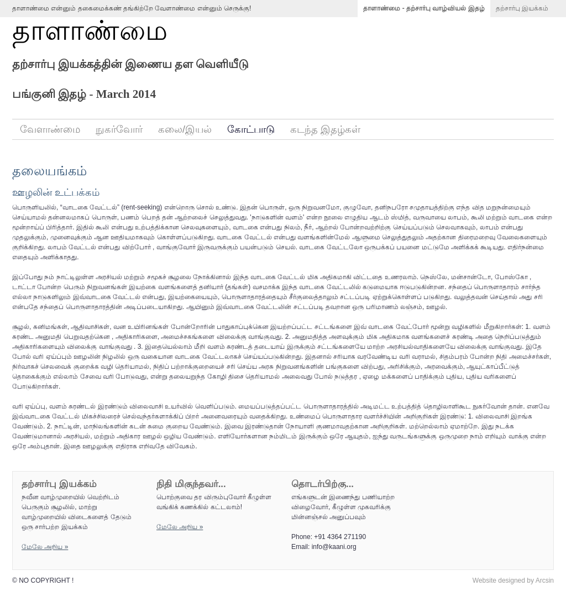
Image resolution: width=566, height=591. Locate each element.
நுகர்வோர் (119, 129)
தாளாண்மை (89, 30)
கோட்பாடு (251, 129)
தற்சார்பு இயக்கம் (522, 8)
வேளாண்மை (50, 129)
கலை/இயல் (185, 129)
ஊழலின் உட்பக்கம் (55, 192)
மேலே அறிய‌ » (45, 547)
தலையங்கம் (49, 170)
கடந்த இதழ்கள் (325, 129)
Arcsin (545, 580)
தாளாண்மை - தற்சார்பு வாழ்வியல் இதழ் (423, 8)
